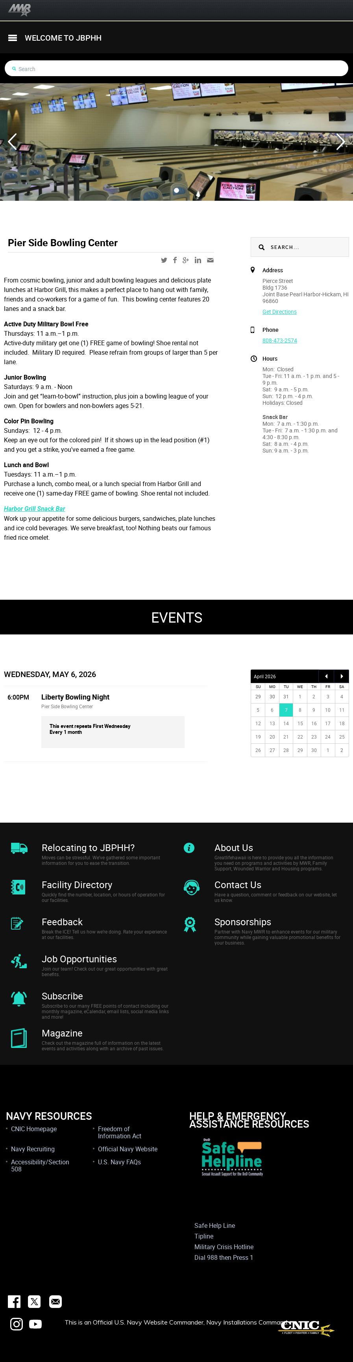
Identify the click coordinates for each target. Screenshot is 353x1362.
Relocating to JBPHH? (88, 847)
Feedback (62, 921)
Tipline (203, 1236)
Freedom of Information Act (119, 1132)
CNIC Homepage (34, 1128)
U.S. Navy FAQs (119, 1162)
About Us (233, 847)
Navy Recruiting (33, 1149)
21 (286, 736)
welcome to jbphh (63, 37)
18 (342, 723)
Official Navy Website (127, 1149)
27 (272, 750)
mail (210, 260)
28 (286, 750)
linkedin (198, 260)
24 (328, 736)
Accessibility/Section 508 (40, 1165)
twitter (164, 260)
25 (342, 736)
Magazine (62, 1033)
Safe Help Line (214, 1225)
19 (258, 736)
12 (258, 723)
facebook (175, 260)
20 (272, 736)
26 (258, 750)
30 (314, 750)
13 (272, 723)
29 (300, 750)
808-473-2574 (279, 340)
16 (314, 723)
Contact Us (237, 884)
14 (286, 723)
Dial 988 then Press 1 (223, 1257)
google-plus (186, 260)
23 (314, 736)
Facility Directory (77, 884)
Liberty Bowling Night (75, 697)
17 (328, 723)
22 (300, 736)
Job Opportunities (79, 958)
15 (300, 723)
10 (328, 710)
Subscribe (62, 996)
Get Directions (279, 311)
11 (342, 710)
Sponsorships (242, 921)
